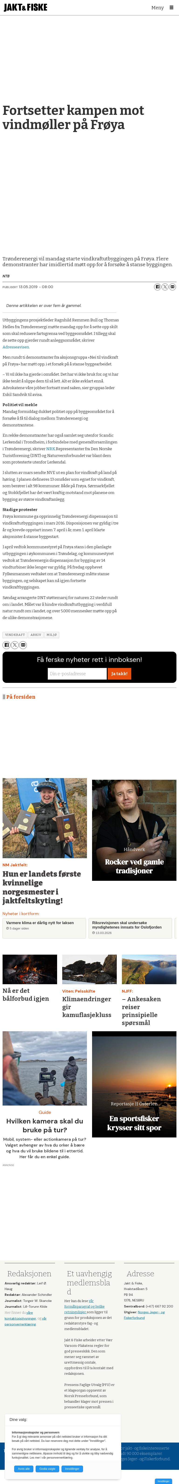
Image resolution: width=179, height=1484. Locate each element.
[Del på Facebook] (157, 286)
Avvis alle (24, 1468)
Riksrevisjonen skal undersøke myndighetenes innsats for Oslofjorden (127, 925)
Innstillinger (163, 1481)
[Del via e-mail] (172, 286)
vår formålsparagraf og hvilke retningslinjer (84, 1306)
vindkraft (15, 635)
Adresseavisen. (16, 347)
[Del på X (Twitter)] (165, 286)
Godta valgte (47, 1468)
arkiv (36, 635)
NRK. (51, 448)
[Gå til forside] (25, 7)
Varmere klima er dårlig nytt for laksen (40, 923)
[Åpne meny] (171, 7)
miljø (52, 635)
